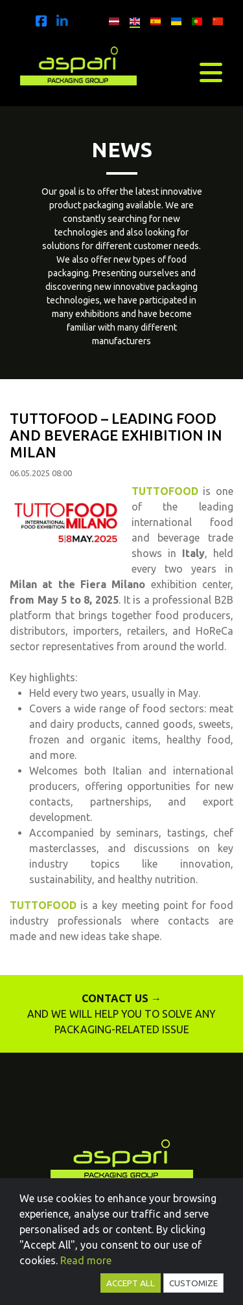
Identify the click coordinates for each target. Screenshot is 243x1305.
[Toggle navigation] (211, 72)
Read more (85, 1260)
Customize (193, 1283)
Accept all (130, 1283)
